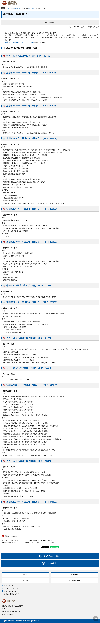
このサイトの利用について (13, 588)
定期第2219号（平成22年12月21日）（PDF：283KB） (32, 302)
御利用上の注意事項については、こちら (19, 42)
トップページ (10, 8)
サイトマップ (8, 586)
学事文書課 (31, 8)
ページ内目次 (50, 22)
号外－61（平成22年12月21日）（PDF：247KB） (30, 338)
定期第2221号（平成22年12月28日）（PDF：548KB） (32, 502)
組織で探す (18, 8)
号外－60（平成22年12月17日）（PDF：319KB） (30, 285)
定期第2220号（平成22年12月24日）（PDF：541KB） (32, 385)
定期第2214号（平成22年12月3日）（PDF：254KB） (31, 72)
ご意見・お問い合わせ (11, 594)
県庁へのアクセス (74, 580)
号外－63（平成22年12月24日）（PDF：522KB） (30, 461)
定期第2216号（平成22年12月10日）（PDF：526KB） (32, 138)
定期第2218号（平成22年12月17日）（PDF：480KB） (32, 242)
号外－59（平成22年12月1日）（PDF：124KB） (29, 56)
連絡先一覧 (74, 574)
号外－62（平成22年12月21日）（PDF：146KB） (30, 368)
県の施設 (25, 580)
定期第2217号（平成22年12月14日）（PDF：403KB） (32, 209)
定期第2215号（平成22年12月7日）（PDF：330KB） (31, 105)
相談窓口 (25, 574)
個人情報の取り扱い (10, 591)
